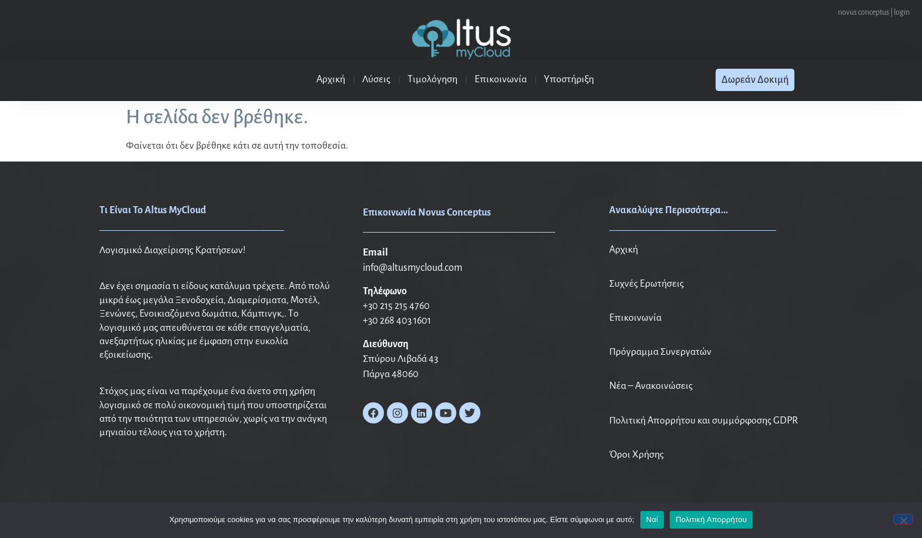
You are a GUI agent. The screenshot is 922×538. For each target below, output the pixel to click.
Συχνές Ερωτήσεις (646, 283)
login (902, 12)
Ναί (652, 519)
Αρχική (330, 79)
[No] (903, 519)
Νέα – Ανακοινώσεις (651, 386)
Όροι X (624, 454)
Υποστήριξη (569, 79)
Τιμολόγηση (432, 79)
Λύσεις (376, 79)
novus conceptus (864, 12)
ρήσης (651, 454)
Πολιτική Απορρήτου (711, 519)
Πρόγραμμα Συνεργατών (660, 352)
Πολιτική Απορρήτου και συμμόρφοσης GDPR (703, 420)
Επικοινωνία (501, 79)
